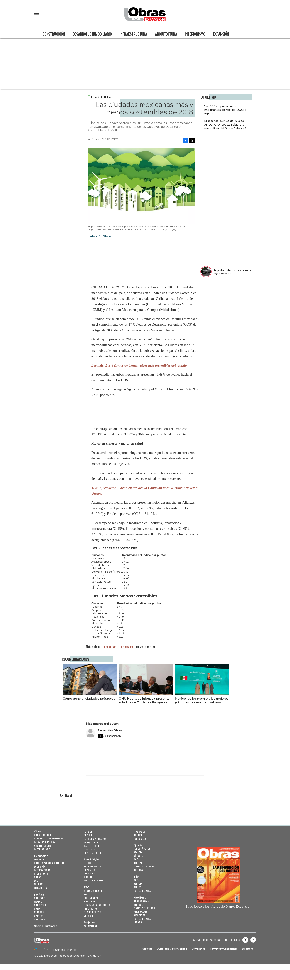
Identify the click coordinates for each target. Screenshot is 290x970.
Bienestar (140, 915)
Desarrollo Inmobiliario (92, 34)
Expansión (221, 34)
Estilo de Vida (142, 918)
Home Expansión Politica (49, 862)
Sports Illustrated (45, 926)
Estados (39, 912)
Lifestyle (89, 849)
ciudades (128, 647)
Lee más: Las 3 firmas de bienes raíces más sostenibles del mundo (139, 365)
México (38, 901)
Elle (136, 876)
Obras (38, 831)
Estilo (88, 862)
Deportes (89, 870)
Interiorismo (195, 34)
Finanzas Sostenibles (97, 904)
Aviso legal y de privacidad (172, 948)
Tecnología (41, 873)
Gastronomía (142, 901)
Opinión (38, 915)
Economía (39, 866)
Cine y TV (89, 873)
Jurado (138, 922)
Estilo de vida (142, 890)
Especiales (140, 838)
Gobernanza (91, 897)
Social (88, 894)
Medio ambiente (93, 890)
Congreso (40, 905)
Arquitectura (166, 34)
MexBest (140, 897)
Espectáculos (142, 848)
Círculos (139, 855)
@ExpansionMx (112, 735)
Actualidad (91, 925)
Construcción (53, 34)
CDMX (37, 908)
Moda (137, 859)
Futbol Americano (95, 838)
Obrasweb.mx (253, 940)
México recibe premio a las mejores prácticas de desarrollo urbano (201, 700)
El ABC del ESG (92, 912)
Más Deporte (91, 845)
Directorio (248, 948)
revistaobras (245, 940)
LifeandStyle (42, 887)
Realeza (138, 852)
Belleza (138, 862)
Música (88, 877)
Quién (138, 845)
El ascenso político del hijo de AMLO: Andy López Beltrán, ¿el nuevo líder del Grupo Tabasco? (225, 124)
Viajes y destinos (144, 908)
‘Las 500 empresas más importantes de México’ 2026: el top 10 (225, 109)
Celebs (138, 887)
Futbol (88, 831)
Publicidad (146, 948)
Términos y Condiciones (223, 948)
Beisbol (88, 835)
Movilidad (90, 901)
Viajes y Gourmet (94, 880)
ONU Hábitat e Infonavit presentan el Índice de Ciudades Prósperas (144, 700)
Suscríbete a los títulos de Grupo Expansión (219, 906)
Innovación (90, 908)
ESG (36, 880)
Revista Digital (93, 852)
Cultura (139, 870)
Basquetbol (91, 842)
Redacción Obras (109, 730)
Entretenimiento (94, 866)
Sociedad (39, 919)
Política (39, 894)
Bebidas (138, 904)
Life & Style (91, 859)
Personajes (141, 911)
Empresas (40, 859)
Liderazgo (140, 831)
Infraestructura (133, 34)
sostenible (112, 647)
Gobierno (39, 898)
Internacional (43, 870)
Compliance (198, 948)
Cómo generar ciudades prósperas (88, 698)
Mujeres (39, 884)
